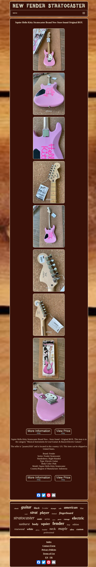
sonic (39, 519)
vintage (67, 519)
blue (82, 508)
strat (34, 512)
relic (60, 508)
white (30, 529)
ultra (72, 529)
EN (46, 557)
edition (76, 524)
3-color (45, 508)
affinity (38, 530)
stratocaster (24, 517)
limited (54, 514)
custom (79, 529)
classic (16, 508)
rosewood (19, 529)
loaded (44, 530)
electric (78, 518)
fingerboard (66, 513)
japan (53, 519)
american (71, 507)
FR (51, 557)
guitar (26, 507)
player (44, 513)
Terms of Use (49, 553)
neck (53, 529)
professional (49, 532)
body (35, 524)
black (36, 508)
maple (62, 528)
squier (45, 524)
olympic (53, 508)
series (47, 519)
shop (68, 525)
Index (49, 542)
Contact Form (48, 546)
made (26, 514)
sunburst (24, 524)
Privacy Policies (49, 550)
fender (58, 523)
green (59, 519)
